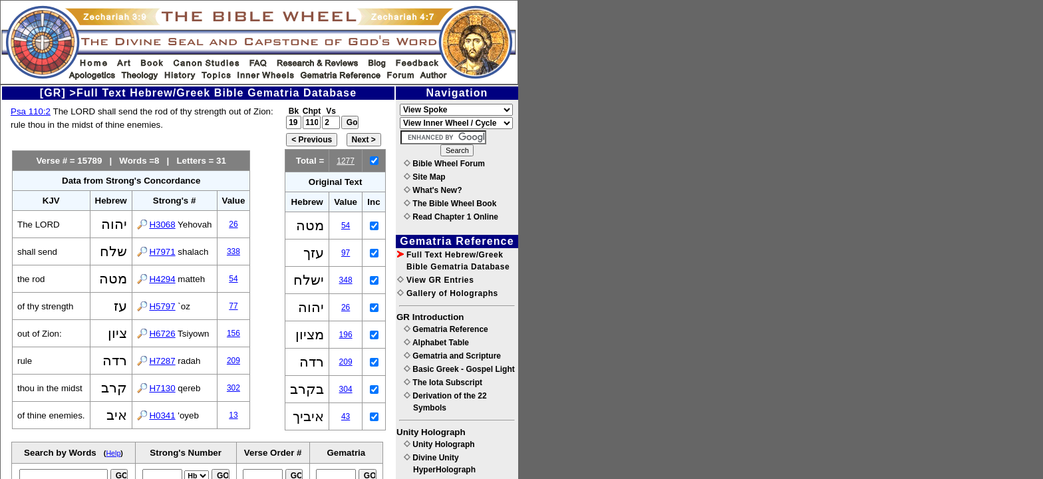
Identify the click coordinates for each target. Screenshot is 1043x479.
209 (233, 360)
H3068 (162, 225)
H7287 (162, 361)
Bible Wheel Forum (444, 163)
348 (346, 280)
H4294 (162, 279)
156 (233, 333)
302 (233, 388)
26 (233, 224)
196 (346, 334)
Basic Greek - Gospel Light (459, 369)
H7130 (162, 388)
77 (233, 306)
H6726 (162, 334)
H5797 (162, 306)
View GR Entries (435, 280)
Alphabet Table (436, 342)
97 (345, 252)
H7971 (162, 252)
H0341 (162, 415)
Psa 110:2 (31, 111)
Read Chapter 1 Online (451, 217)
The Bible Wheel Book (450, 203)
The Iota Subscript (443, 382)
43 (345, 416)
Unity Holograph (439, 444)
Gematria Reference (446, 329)
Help (113, 453)
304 (346, 389)
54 (233, 278)
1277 (346, 161)
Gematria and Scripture (452, 356)
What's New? (433, 190)
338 (233, 251)
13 (233, 415)
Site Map (425, 177)
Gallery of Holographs (447, 293)
